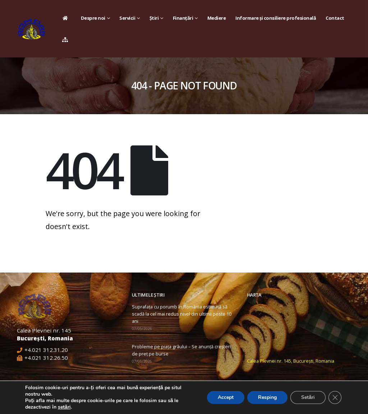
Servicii (127, 18)
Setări (308, 397)
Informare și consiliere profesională (275, 18)
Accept (226, 397)
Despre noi (93, 18)
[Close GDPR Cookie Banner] (334, 397)
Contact (335, 18)
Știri (154, 18)
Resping (267, 397)
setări (64, 407)
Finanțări (183, 18)
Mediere (216, 18)
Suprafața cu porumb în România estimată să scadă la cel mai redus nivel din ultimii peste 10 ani (181, 314)
